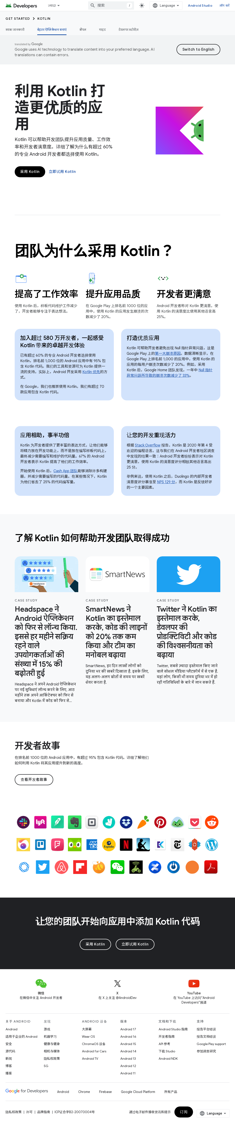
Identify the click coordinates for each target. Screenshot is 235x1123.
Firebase (105, 1092)
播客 (9, 1073)
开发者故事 (37, 745)
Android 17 (128, 1029)
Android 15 (128, 1044)
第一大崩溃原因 (168, 353)
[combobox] (111, 5)
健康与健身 (52, 1044)
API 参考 (164, 1044)
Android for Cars (94, 1051)
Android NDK (168, 1058)
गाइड (102, 30)
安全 (9, 1044)
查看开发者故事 (34, 779)
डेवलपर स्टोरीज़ (129, 30)
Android (11, 1029)
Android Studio (200, 5)
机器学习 (50, 1036)
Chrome (84, 1092)
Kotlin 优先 (91, 372)
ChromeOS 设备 (94, 1044)
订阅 (183, 1112)
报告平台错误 (206, 1029)
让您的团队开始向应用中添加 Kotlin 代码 (118, 921)
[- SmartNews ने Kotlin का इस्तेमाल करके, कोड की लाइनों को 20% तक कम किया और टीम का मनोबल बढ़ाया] (117, 632)
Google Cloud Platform (138, 1092)
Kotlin (44, 19)
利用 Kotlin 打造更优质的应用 (60, 107)
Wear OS (88, 1036)
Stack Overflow (147, 445)
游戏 (47, 1029)
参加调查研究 (206, 1051)
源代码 (10, 1051)
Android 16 (128, 1036)
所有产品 (170, 1092)
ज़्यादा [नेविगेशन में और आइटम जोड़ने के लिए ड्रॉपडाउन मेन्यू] (52, 5)
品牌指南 (43, 1112)
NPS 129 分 (166, 482)
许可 (29, 1112)
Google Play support (211, 1044)
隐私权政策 (52, 1058)
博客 (9, 1066)
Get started (18, 19)
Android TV (90, 1058)
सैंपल (82, 30)
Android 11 (128, 1073)
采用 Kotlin (30, 171)
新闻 (9, 1058)
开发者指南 (167, 1036)
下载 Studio (167, 1051)
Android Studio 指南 (173, 1029)
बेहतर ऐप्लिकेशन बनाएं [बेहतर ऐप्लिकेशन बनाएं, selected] (52, 30)
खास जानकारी (15, 30)
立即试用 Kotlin (62, 171)
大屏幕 (87, 1029)
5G (46, 1066)
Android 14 (128, 1051)
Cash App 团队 (65, 471)
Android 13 (128, 1058)
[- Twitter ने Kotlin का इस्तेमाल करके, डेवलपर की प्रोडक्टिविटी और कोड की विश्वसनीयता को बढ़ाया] (188, 632)
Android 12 (128, 1066)
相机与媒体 (52, 1051)
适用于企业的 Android (21, 1036)
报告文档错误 (206, 1036)
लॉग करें (224, 5)
